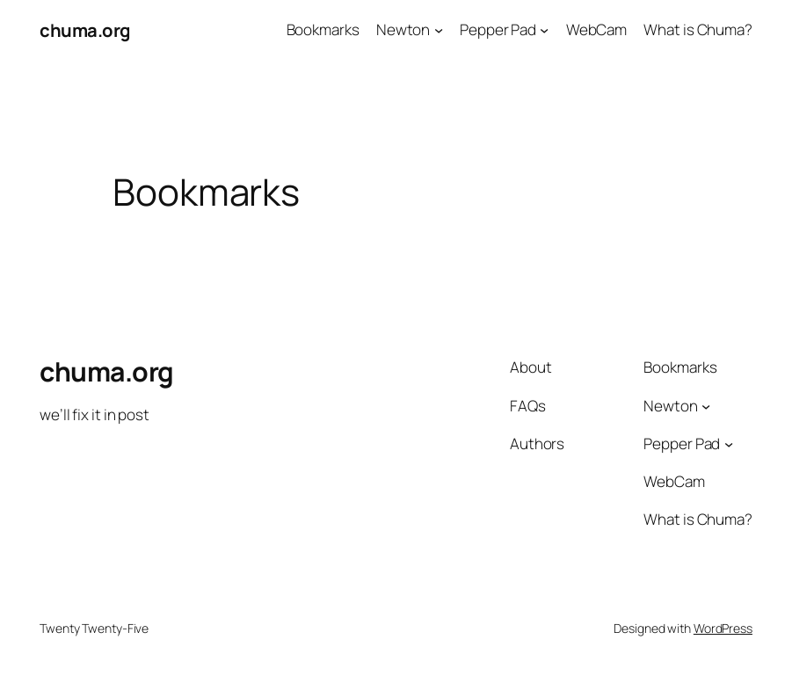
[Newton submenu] (438, 29)
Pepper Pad (498, 29)
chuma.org (85, 30)
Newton (403, 29)
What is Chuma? (697, 29)
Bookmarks (323, 29)
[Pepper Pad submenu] (544, 29)
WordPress (723, 628)
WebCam (596, 29)
